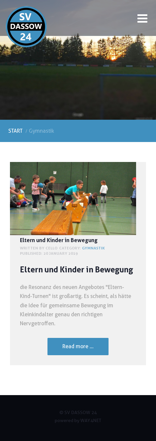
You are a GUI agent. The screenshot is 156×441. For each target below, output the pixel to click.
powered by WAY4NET (78, 420)
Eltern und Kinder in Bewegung (59, 240)
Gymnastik (93, 247)
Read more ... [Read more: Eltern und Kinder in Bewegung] (78, 346)
